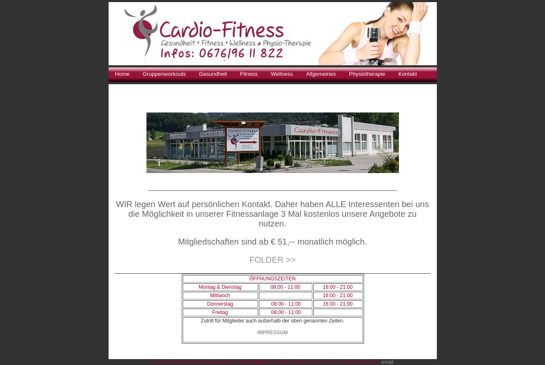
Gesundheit (213, 74)
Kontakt (407, 74)
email (387, 362)
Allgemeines (321, 74)
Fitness (249, 74)
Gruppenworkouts (164, 74)
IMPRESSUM (272, 333)
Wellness (282, 74)
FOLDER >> (272, 259)
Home (122, 74)
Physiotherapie (367, 74)
